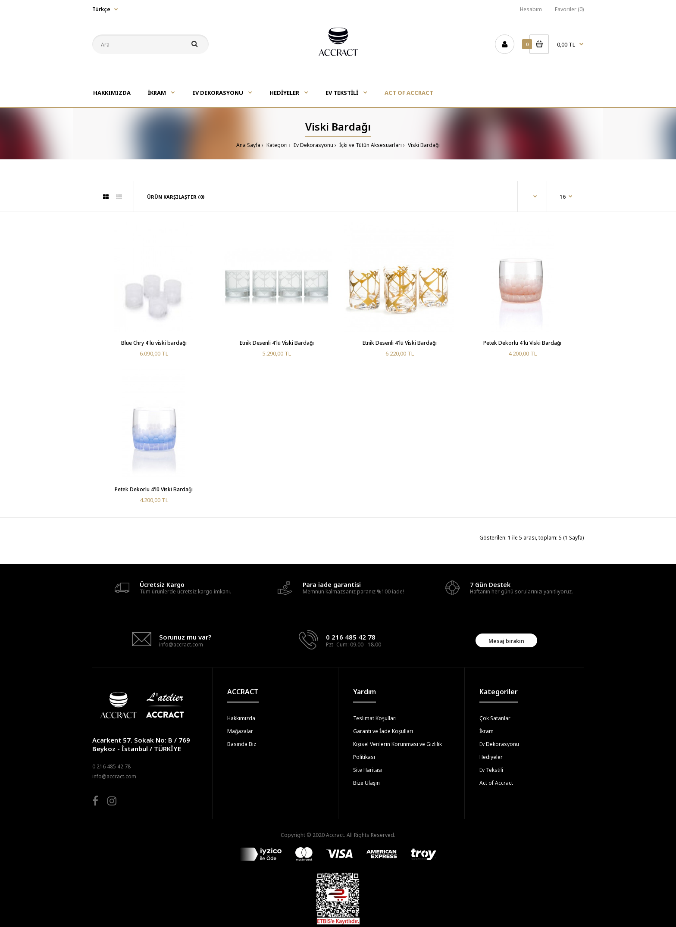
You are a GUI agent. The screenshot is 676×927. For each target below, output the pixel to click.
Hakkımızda (241, 718)
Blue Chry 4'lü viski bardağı (154, 342)
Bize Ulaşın (366, 783)
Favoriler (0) (569, 9)
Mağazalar (240, 731)
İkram (486, 731)
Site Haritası (367, 770)
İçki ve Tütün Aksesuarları (370, 145)
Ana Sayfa (248, 145)
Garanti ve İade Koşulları (383, 731)
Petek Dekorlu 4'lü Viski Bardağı (522, 342)
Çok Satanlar (494, 718)
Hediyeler (491, 757)
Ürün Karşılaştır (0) (175, 197)
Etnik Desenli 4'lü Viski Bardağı (277, 342)
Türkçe (101, 9)
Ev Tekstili (491, 770)
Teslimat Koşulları (375, 718)
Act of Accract (496, 783)
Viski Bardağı (423, 145)
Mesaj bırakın (506, 641)
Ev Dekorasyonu (312, 145)
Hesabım (531, 9)
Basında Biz (241, 744)
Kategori (276, 145)
